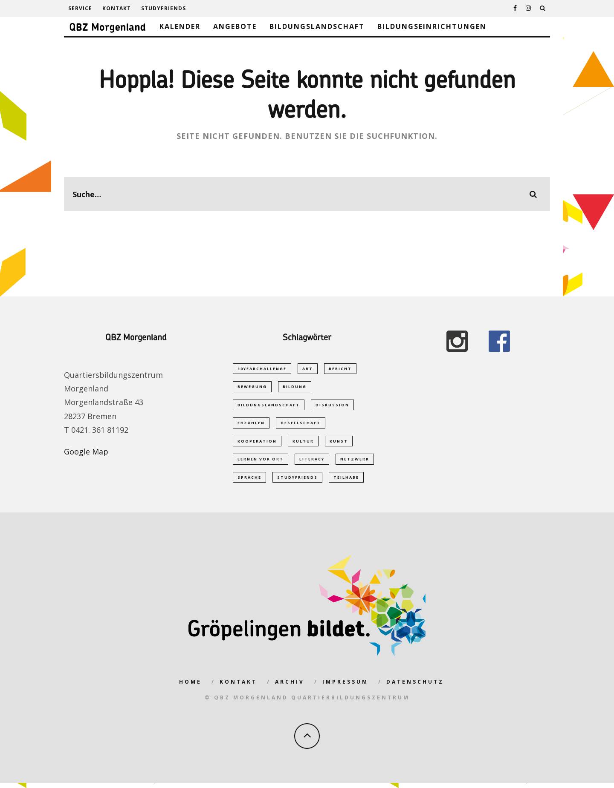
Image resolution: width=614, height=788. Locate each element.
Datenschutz (415, 686)
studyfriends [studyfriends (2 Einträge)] (297, 481)
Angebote (235, 26)
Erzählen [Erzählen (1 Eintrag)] (251, 425)
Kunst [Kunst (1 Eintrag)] (339, 443)
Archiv (289, 686)
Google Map (86, 451)
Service (80, 8)
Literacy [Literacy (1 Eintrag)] (311, 463)
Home (190, 686)
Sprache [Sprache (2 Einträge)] (249, 481)
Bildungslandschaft (317, 26)
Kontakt (116, 8)
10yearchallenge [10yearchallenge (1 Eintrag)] (262, 368)
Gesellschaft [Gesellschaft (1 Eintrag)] (301, 425)
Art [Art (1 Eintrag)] (307, 368)
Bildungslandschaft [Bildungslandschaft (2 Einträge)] (268, 406)
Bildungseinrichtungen (432, 26)
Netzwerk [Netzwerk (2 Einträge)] (354, 463)
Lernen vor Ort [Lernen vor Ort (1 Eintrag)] (260, 463)
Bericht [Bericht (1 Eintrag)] (340, 368)
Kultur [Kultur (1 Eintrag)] (303, 443)
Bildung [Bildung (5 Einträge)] (295, 387)
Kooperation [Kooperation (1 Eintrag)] (257, 443)
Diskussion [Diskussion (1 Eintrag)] (332, 406)
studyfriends (163, 8)
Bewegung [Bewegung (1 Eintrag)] (252, 387)
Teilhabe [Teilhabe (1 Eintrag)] (346, 481)
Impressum (345, 686)
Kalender (179, 26)
